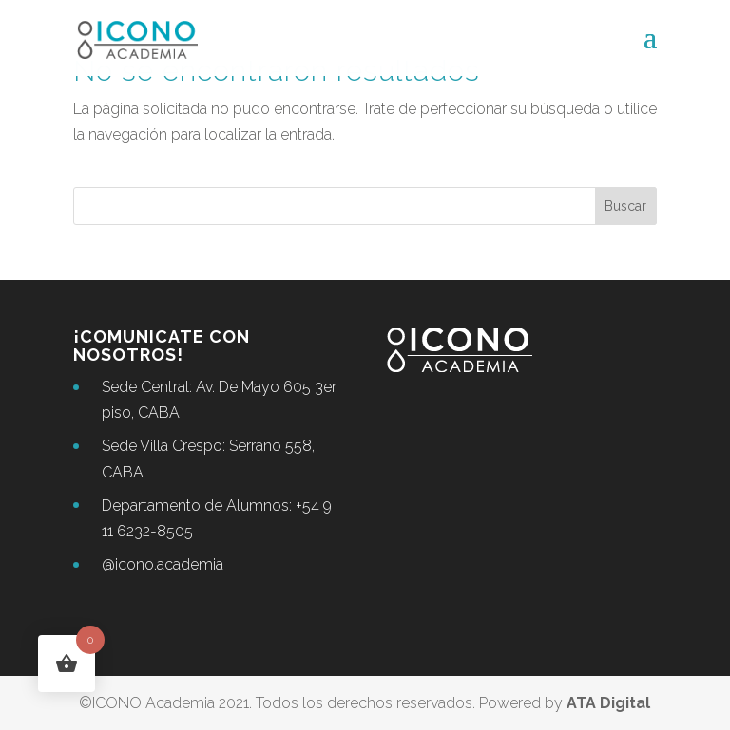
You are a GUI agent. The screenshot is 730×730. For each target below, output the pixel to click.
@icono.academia (162, 564)
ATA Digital (608, 703)
